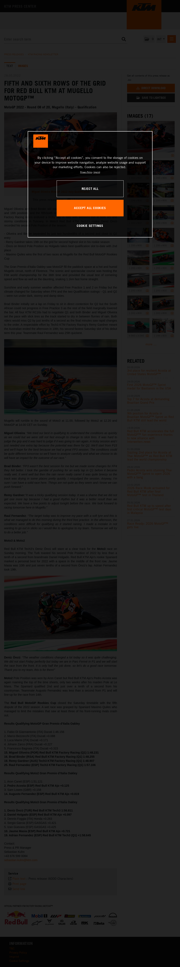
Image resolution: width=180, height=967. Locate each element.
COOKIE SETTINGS (90, 226)
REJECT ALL (90, 189)
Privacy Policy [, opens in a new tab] (86, 172)
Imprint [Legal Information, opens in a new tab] (96, 172)
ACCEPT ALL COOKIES (90, 208)
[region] (90, 184)
